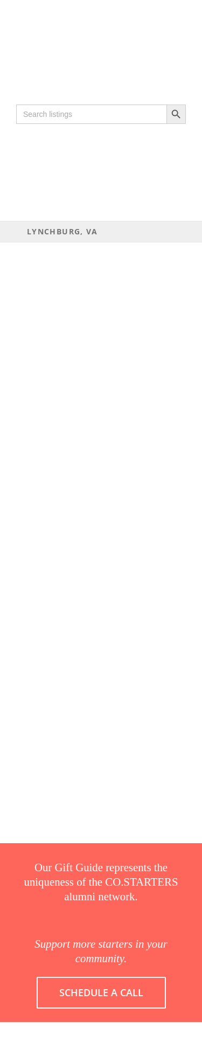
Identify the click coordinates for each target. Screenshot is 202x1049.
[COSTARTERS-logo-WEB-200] (101, 23)
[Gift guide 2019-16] (101, 41)
